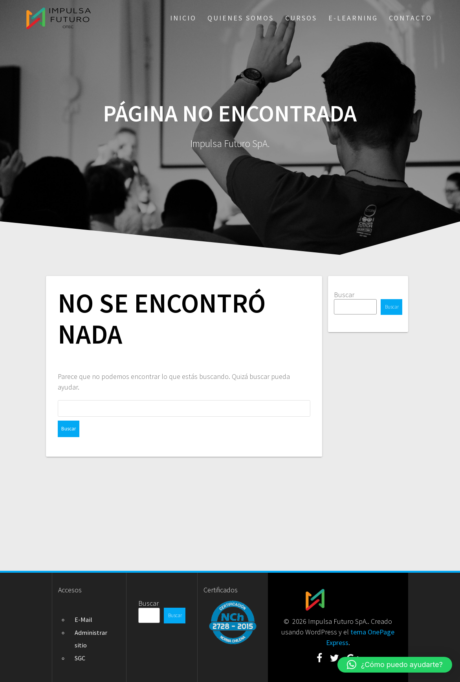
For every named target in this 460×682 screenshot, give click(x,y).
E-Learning (353, 17)
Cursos (301, 17)
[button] (394, 665)
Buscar (344, 294)
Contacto (410, 17)
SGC (80, 658)
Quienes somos (240, 17)
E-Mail (83, 619)
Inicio (183, 17)
